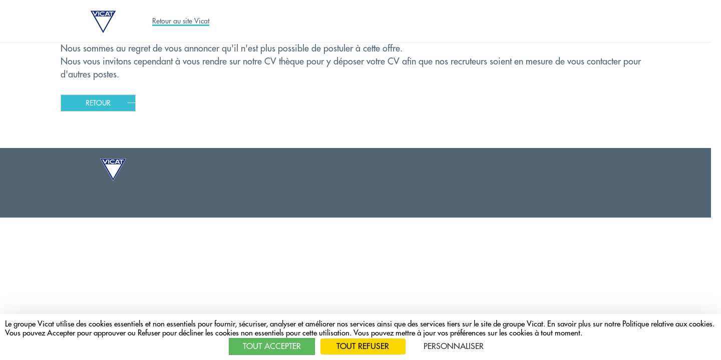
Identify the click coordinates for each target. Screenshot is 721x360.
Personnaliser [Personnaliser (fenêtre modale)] (454, 346)
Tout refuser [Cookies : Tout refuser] (362, 346)
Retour (98, 103)
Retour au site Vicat (180, 21)
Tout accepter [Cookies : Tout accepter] (272, 346)
